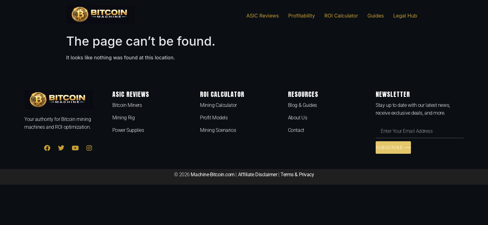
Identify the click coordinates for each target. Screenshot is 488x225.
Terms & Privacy (297, 175)
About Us (297, 118)
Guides (375, 15)
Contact (296, 130)
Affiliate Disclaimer (257, 175)
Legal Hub (405, 15)
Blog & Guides (302, 105)
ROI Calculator (341, 15)
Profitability (301, 15)
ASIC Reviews (262, 15)
